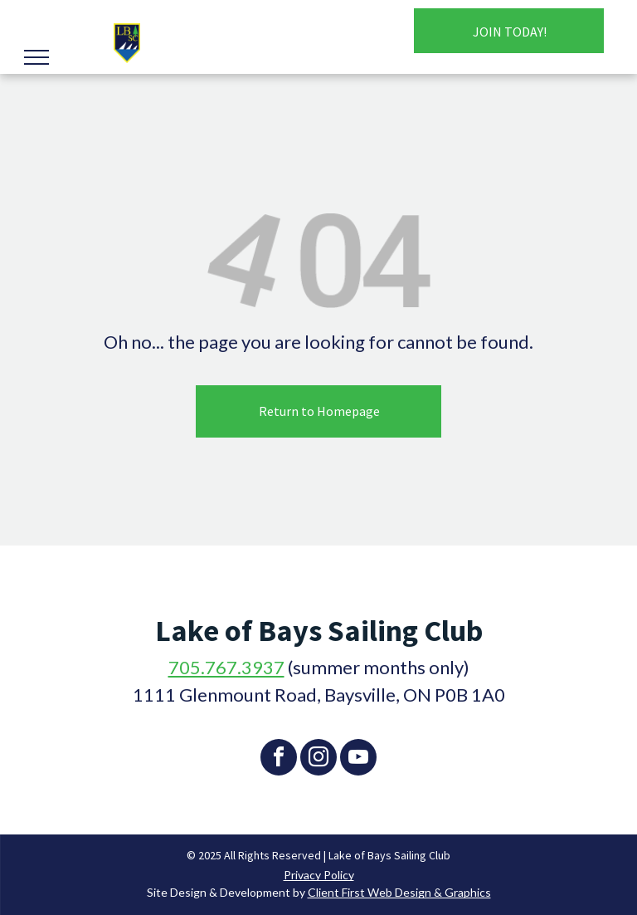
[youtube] (358, 759)
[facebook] (278, 759)
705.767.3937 (226, 667)
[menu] (36, 57)
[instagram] (318, 759)
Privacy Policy (319, 875)
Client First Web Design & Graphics (399, 892)
